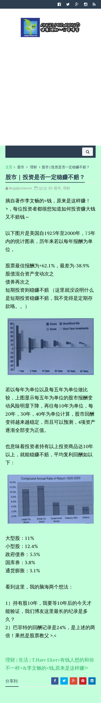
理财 (33, 167)
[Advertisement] (50, 91)
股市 (20, 167)
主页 (8, 167)
